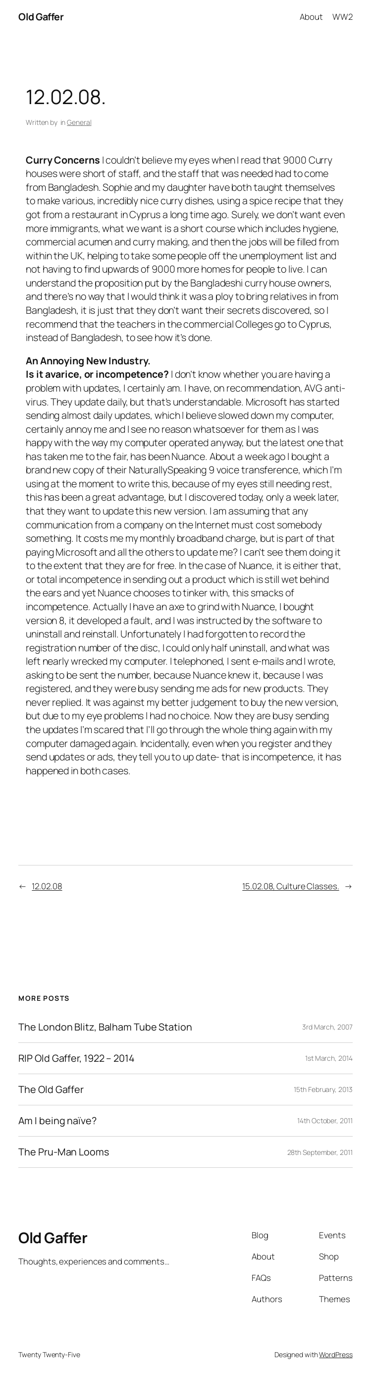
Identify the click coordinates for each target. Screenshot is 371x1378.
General (79, 122)
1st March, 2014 (329, 1058)
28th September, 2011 (320, 1152)
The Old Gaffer (51, 1089)
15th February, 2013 (323, 1089)
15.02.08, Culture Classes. (290, 886)
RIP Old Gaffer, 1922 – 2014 (76, 1058)
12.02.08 (47, 886)
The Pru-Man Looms (63, 1152)
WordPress (335, 1354)
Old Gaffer (40, 16)
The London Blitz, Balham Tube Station (105, 1027)
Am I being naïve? (57, 1120)
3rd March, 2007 (327, 1027)
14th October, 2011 (324, 1120)
